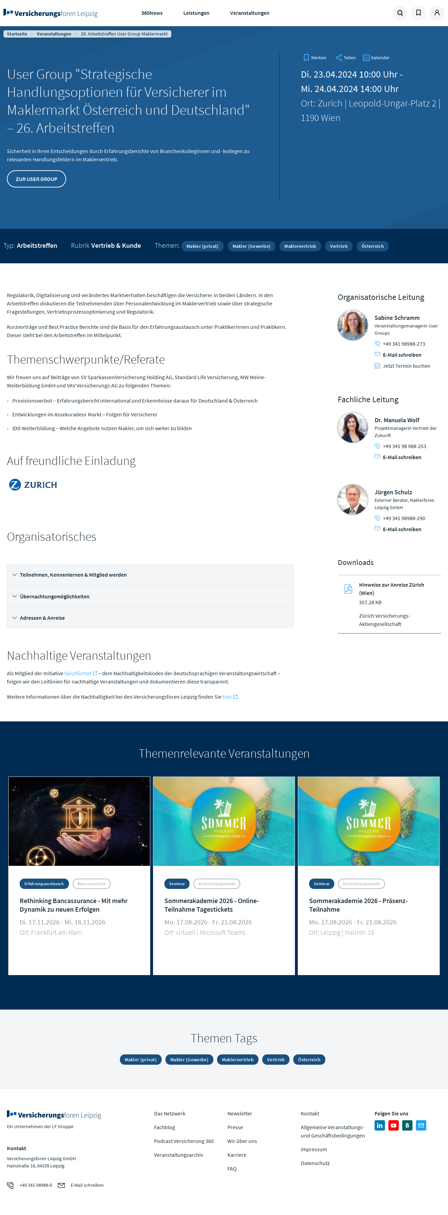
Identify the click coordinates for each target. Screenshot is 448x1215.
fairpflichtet (78, 673)
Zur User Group (36, 178)
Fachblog (164, 1127)
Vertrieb (339, 246)
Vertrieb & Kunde (116, 245)
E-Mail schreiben (398, 354)
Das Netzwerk (169, 1113)
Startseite (17, 34)
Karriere (236, 1154)
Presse (235, 1127)
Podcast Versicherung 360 (184, 1140)
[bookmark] (314, 57)
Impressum (314, 1149)
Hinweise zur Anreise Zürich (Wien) (391, 588)
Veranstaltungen (249, 12)
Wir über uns (242, 1140)
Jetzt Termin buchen (402, 365)
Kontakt (310, 1113)
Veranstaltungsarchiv (178, 1154)
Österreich (373, 246)
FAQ (232, 1168)
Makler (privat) (202, 246)
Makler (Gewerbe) (252, 246)
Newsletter (239, 1113)
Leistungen (196, 12)
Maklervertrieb (300, 246)
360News (152, 12)
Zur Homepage (52, 13)
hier (227, 696)
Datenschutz (315, 1163)
